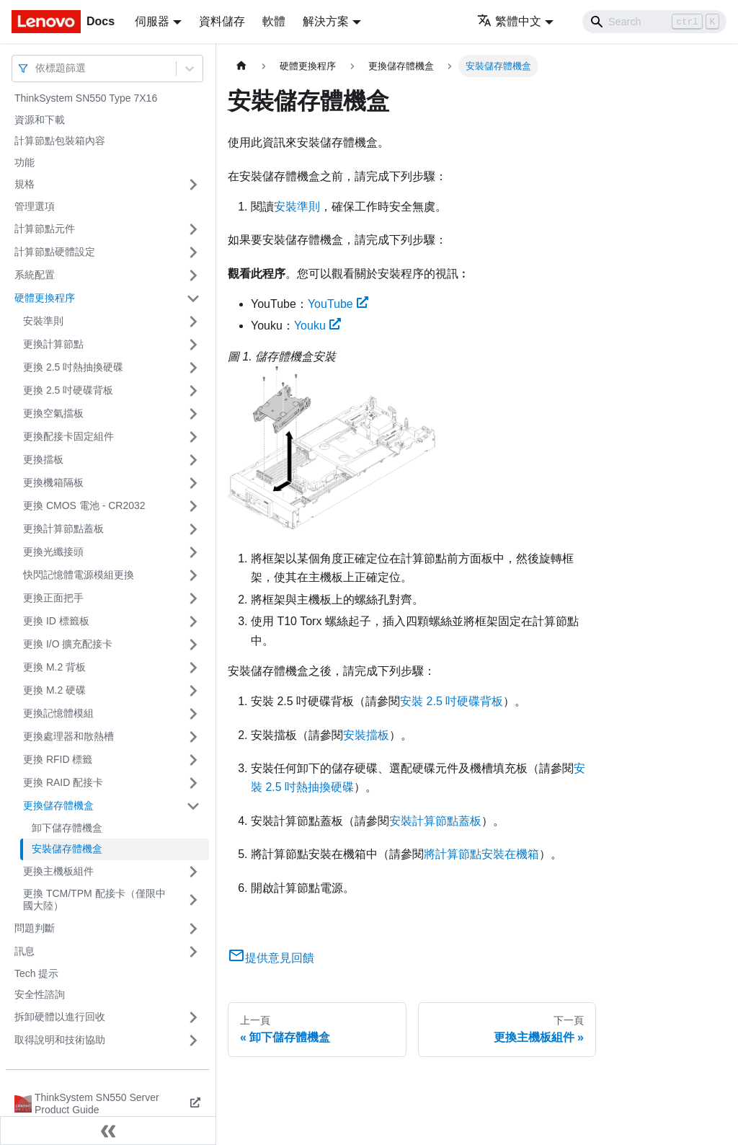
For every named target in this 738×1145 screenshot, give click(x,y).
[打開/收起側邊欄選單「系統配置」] (193, 275)
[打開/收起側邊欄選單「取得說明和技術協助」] (193, 1040)
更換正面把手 (53, 598)
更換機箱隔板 (53, 482)
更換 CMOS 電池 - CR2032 (84, 505)
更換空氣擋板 (53, 413)
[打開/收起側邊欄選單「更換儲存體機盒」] (193, 806)
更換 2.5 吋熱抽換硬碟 (73, 367)
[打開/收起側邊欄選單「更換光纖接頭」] (193, 552)
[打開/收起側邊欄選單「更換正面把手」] (193, 598)
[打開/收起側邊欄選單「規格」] (193, 184)
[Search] (654, 21)
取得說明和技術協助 (59, 1039)
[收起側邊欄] (108, 1130)
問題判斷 (34, 928)
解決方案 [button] (326, 21)
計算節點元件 (44, 228)
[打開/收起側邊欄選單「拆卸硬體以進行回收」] (193, 1017)
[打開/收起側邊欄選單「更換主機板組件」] (193, 871)
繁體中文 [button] (509, 21)
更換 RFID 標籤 (57, 759)
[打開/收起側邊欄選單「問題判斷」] (193, 928)
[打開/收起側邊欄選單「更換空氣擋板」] (193, 413)
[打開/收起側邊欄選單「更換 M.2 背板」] (193, 667)
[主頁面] (241, 66)
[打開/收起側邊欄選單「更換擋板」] (193, 460)
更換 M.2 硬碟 (54, 690)
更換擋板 (43, 459)
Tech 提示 (36, 973)
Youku (317, 325)
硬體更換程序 (44, 298)
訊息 (24, 951)
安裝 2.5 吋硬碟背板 (451, 701)
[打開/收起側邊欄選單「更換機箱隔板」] (193, 483)
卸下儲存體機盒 (67, 828)
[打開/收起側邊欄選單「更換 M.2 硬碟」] (193, 690)
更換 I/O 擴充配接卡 (67, 644)
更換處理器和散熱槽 (68, 736)
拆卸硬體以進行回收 (59, 1016)
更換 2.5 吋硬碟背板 (68, 390)
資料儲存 (222, 21)
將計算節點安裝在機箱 (481, 854)
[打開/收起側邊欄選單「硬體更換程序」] (193, 298)
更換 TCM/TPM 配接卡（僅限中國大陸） (94, 900)
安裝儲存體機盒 (67, 848)
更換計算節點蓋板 (63, 528)
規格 (24, 184)
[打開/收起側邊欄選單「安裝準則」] (193, 321)
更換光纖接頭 (53, 551)
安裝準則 (43, 321)
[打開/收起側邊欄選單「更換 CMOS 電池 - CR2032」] (193, 506)
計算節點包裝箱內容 (59, 140)
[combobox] (36, 68)
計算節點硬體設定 (54, 251)
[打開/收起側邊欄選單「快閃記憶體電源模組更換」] (193, 575)
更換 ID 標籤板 (56, 621)
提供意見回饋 (271, 958)
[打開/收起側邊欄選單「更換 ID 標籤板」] (193, 621)
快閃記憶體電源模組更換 (78, 574)
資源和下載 (39, 119)
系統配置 (34, 274)
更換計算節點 (53, 344)
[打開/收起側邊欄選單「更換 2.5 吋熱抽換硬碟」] (193, 367)
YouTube (338, 304)
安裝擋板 (366, 735)
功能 (24, 162)
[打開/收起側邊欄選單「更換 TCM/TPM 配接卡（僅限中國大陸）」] (193, 900)
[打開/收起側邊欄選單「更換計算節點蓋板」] (193, 529)
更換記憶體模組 (58, 713)
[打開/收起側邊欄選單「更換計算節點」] (193, 344)
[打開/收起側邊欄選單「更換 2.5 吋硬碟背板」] (193, 390)
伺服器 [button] (152, 21)
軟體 (273, 21)
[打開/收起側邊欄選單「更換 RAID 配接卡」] (193, 783)
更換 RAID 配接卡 (63, 782)
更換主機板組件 (58, 871)
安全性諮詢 (39, 994)
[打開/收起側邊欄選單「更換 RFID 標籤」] (193, 760)
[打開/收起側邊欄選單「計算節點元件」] (193, 229)
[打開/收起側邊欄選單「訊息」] (193, 951)
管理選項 (34, 206)
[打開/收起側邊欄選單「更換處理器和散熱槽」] (193, 736)
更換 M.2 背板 (54, 667)
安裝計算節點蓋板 (435, 821)
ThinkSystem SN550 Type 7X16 (85, 98)
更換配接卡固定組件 (68, 436)
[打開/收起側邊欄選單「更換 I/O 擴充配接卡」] (193, 644)
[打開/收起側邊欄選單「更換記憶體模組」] (193, 713)
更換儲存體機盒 (58, 805)
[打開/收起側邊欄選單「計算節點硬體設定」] (193, 252)
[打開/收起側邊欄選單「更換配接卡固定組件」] (193, 436)
